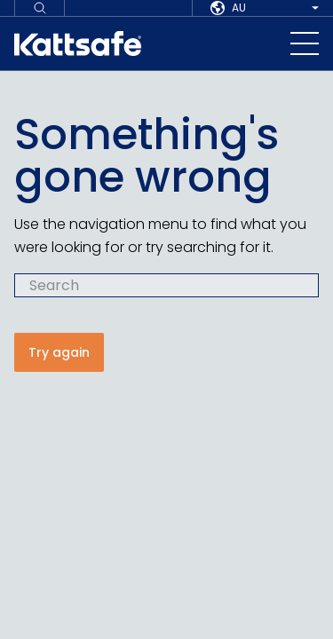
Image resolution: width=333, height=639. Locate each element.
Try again (59, 352)
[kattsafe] (77, 43)
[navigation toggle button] (304, 43)
